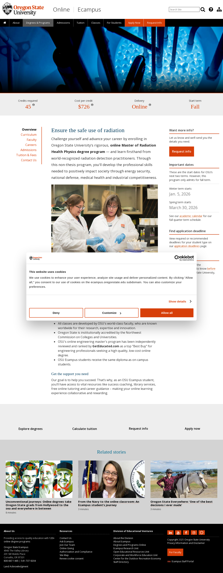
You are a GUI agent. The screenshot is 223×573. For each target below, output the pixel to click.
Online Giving (67, 548)
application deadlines (187, 246)
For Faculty (175, 552)
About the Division (123, 538)
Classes (95, 22)
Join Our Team (67, 545)
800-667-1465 (11, 560)
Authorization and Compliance (76, 551)
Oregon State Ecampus (16, 547)
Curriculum (29, 134)
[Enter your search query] (184, 9)
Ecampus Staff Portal (180, 561)
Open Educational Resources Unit (131, 551)
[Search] (202, 9)
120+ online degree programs (29, 540)
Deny (56, 312)
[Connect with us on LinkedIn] (171, 532)
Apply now (186, 428)
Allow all (167, 312)
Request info (181, 151)
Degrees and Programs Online (129, 545)
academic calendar (190, 216)
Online (61, 9)
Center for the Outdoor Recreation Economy (137, 558)
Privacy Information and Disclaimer (186, 543)
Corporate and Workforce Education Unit (135, 555)
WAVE (205, 570)
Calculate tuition (86, 429)
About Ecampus (121, 541)
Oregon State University (197, 539)
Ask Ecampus (67, 541)
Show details (177, 301)
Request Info (154, 22)
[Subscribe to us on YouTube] (178, 532)
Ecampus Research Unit (125, 548)
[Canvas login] (202, 535)
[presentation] (210, 9)
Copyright (172, 539)
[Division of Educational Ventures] (219, 9)
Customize (111, 312)
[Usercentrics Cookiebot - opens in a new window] (177, 258)
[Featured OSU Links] (210, 9)
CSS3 (197, 570)
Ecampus (89, 9)
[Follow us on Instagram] (194, 532)
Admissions (63, 22)
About (16, 22)
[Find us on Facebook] (186, 532)
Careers (31, 145)
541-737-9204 (28, 560)
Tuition (80, 22)
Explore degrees (36, 429)
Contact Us (29, 160)
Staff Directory (121, 562)
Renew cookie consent (71, 558)
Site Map (64, 555)
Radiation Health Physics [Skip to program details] (111, 82)
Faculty (32, 140)
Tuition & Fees (26, 155)
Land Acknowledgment (16, 566)
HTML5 (188, 570)
